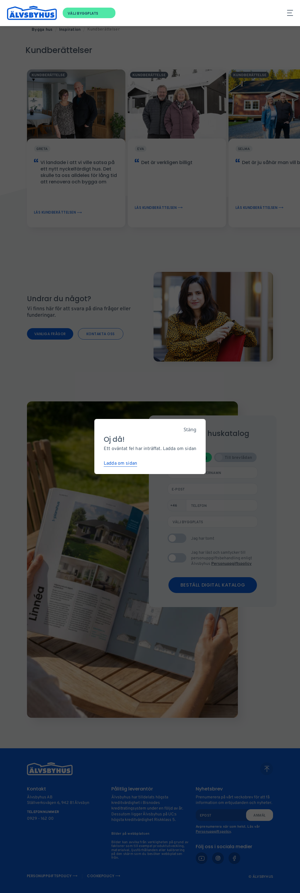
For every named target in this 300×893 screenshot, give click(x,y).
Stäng (190, 429)
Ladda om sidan (120, 463)
